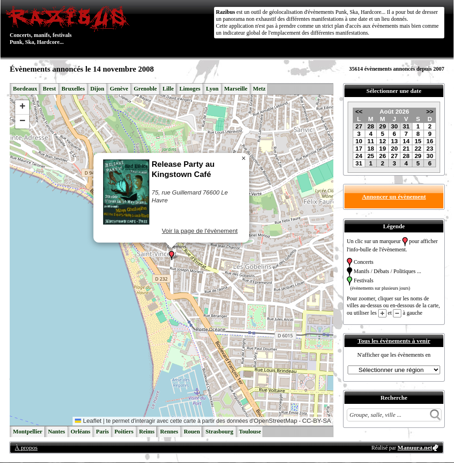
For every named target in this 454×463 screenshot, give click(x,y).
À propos (26, 447)
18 (370, 148)
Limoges (189, 88)
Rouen (192, 431)
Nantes (56, 431)
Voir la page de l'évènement (200, 230)
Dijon (97, 88)
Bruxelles (73, 88)
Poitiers (123, 431)
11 (370, 141)
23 (429, 148)
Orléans (81, 431)
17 (359, 148)
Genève (119, 88)
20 (394, 148)
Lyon (212, 88)
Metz (259, 88)
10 (359, 141)
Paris (102, 431)
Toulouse (250, 431)
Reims (147, 431)
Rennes (169, 431)
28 (370, 126)
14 (406, 141)
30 (394, 126)
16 (429, 141)
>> (430, 111)
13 (394, 141)
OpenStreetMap (275, 420)
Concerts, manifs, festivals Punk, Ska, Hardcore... (69, 25)
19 (382, 148)
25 (370, 155)
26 (382, 155)
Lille (168, 88)
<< (358, 111)
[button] (171, 255)
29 (382, 126)
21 (406, 148)
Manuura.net (415, 447)
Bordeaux (25, 88)
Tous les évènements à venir (393, 340)
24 (359, 155)
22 (418, 148)
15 (418, 141)
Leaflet (88, 420)
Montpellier (28, 431)
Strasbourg (219, 431)
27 (359, 126)
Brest (49, 88)
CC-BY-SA (316, 420)
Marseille (235, 88)
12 (382, 141)
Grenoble (145, 88)
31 (406, 126)
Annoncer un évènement (394, 196)
